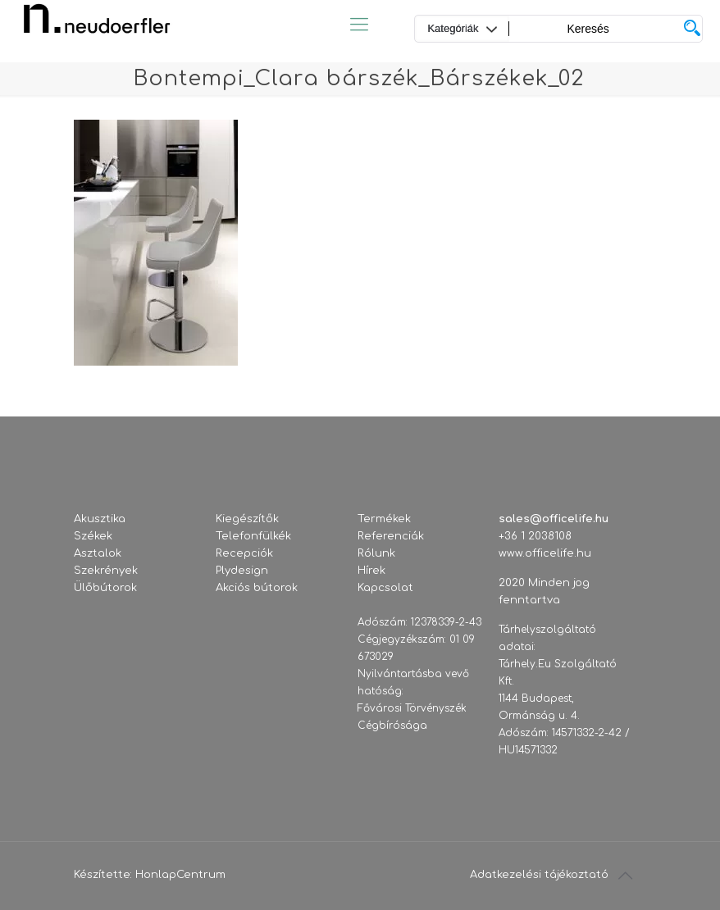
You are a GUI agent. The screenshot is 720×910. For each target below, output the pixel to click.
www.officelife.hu (545, 553)
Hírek (371, 570)
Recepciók (244, 553)
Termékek (384, 519)
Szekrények (106, 570)
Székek (93, 536)
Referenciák (391, 536)
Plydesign (242, 570)
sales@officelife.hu (553, 519)
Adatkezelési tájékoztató (539, 874)
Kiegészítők (247, 519)
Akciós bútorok (257, 588)
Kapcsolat (385, 588)
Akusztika (99, 519)
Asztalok (97, 553)
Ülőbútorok (105, 588)
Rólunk (376, 553)
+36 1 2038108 (535, 536)
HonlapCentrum (180, 874)
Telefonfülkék (253, 536)
